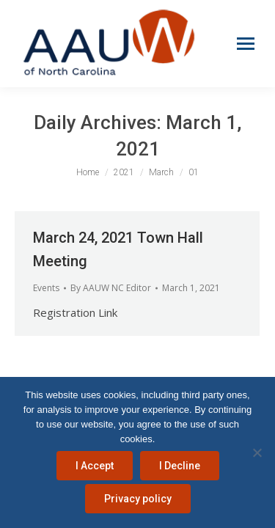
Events (46, 288)
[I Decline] (256, 452)
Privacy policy (138, 499)
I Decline (179, 466)
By (110, 288)
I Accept (95, 466)
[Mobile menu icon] (245, 43)
